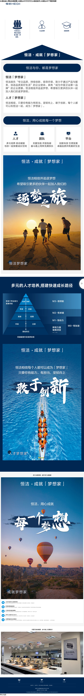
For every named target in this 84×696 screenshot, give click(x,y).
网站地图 (50, 685)
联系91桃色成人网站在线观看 (43, 685)
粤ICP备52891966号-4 (54, 692)
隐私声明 (32, 685)
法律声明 (36, 685)
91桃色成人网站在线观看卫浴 (13, 4)
